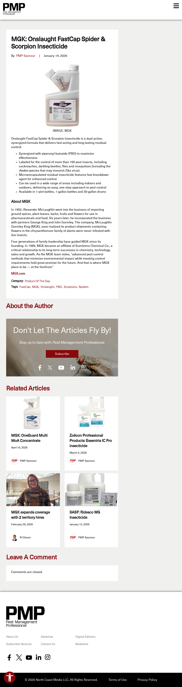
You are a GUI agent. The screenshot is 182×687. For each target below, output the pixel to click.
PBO (59, 287)
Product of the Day (37, 281)
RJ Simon (25, 537)
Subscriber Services (19, 644)
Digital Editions (85, 636)
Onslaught (47, 287)
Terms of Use (117, 679)
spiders (83, 287)
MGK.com (18, 273)
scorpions (70, 287)
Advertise (47, 636)
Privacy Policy (147, 679)
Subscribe (62, 353)
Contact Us (48, 644)
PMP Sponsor (25, 55)
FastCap (24, 287)
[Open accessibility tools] (9, 677)
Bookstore (81, 644)
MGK (35, 287)
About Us (12, 636)
